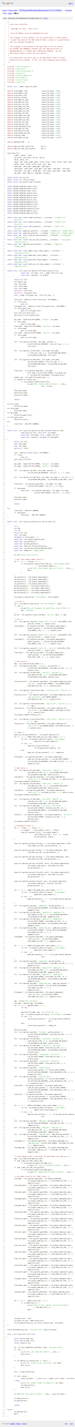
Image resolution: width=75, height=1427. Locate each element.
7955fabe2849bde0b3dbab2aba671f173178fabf (40, 10)
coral (4, 10)
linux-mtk (12, 10)
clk (4, 13)
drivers (69, 10)
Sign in (70, 3)
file (45, 18)
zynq (10, 13)
